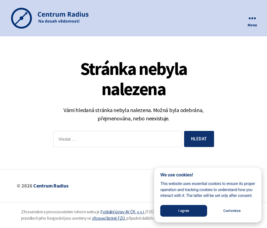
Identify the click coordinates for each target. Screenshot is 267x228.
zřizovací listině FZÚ (108, 218)
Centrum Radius (50, 186)
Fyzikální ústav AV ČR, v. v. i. (122, 211)
